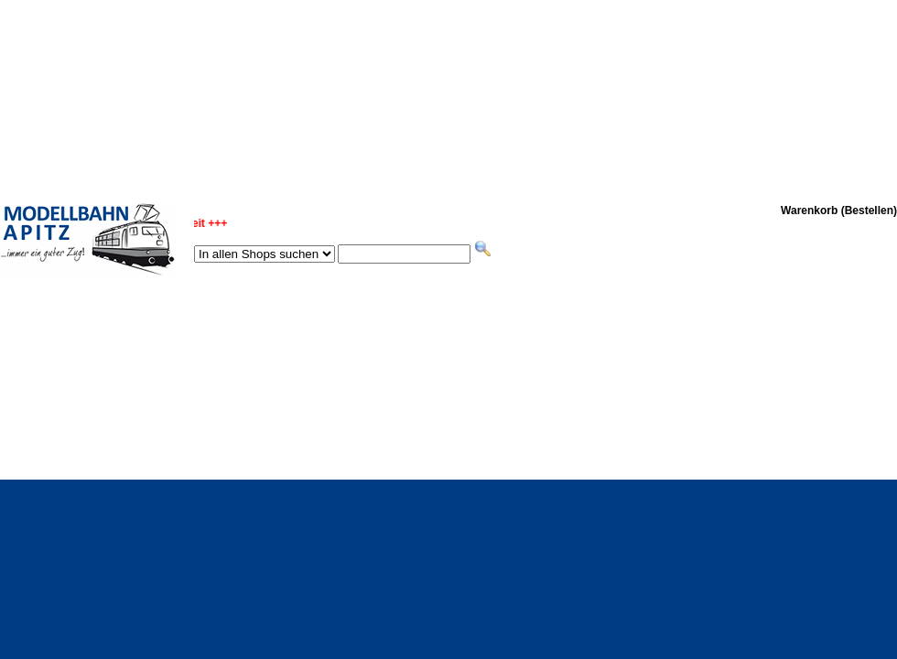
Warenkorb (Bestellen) (839, 210)
